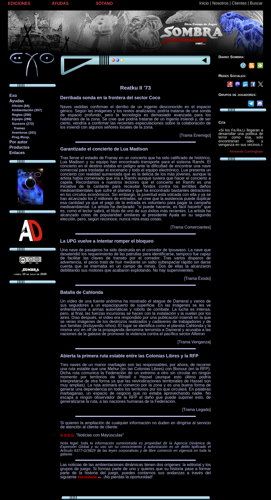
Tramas (17, 128)
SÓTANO (104, 3)
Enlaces (17, 153)
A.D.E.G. (67, 435)
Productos (19, 147)
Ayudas (16, 101)
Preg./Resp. (19, 137)
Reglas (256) (20, 115)
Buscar (256, 3)
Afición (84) (19, 106)
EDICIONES (19, 3)
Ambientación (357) (25, 110)
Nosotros (220, 3)
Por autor (18, 142)
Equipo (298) (20, 119)
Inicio (204, 3)
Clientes (239, 3)
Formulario (89, 477)
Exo (13, 95)
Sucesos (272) (21, 124)
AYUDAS (60, 3)
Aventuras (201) (22, 132)
